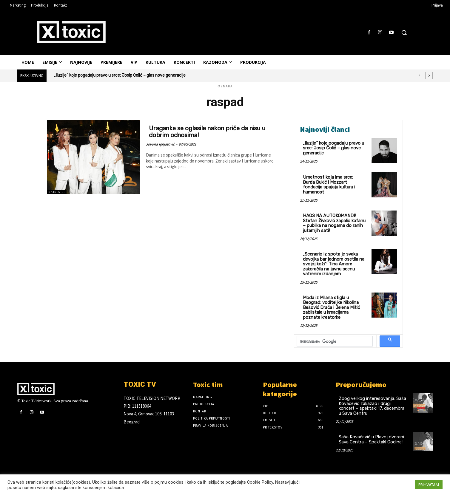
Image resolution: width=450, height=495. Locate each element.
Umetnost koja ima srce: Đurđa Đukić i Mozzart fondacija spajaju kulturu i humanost (329, 184)
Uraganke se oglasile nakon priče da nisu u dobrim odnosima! (211, 131)
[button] (404, 32)
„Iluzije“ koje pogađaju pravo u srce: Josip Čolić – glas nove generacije (120, 75)
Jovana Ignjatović (160, 144)
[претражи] (331, 341)
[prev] (419, 75)
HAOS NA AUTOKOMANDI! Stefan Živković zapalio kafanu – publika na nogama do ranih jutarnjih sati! (334, 223)
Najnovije (56, 192)
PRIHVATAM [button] (428, 484)
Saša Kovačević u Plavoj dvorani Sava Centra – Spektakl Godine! (371, 439)
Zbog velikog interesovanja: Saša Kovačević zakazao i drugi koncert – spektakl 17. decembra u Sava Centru (372, 406)
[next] (429, 75)
